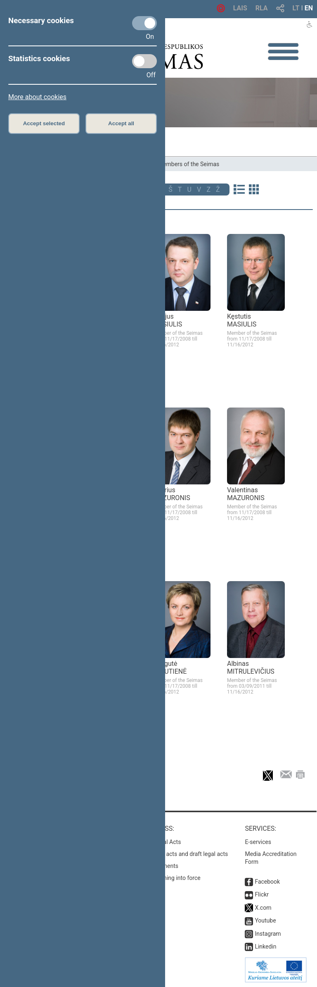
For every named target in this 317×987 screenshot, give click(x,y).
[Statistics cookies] (144, 61)
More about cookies (37, 97)
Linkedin (265, 946)
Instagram (268, 933)
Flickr (262, 894)
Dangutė (170, 667)
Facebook (267, 881)
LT (296, 8)
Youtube (265, 920)
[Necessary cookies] (144, 23)
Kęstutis (241, 320)
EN (309, 8)
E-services (258, 842)
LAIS (240, 8)
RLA (261, 8)
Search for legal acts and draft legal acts (176, 854)
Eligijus (167, 320)
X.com (263, 907)
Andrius (171, 494)
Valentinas (246, 494)
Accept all (121, 123)
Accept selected (44, 123)
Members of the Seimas (188, 164)
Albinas (250, 667)
